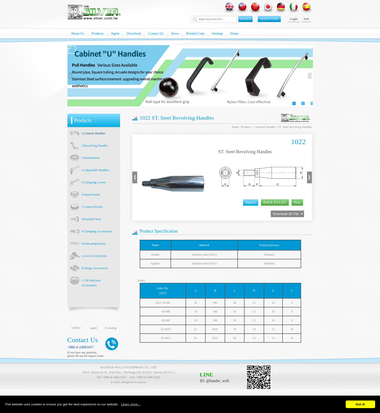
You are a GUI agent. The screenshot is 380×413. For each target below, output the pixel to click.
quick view (269, 19)
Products (98, 33)
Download (134, 33)
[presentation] (70, 76)
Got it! (360, 404)
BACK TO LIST (274, 202)
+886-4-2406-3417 (115, 377)
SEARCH (245, 19)
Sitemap (217, 33)
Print (297, 202)
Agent (115, 33)
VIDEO (75, 328)
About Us (77, 33)
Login (294, 19)
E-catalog (110, 328)
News (175, 33)
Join (306, 19)
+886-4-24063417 (80, 347)
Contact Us (156, 33)
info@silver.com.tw (134, 382)
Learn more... (130, 404)
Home (234, 33)
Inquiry (250, 202)
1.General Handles (265, 127)
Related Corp (195, 33)
